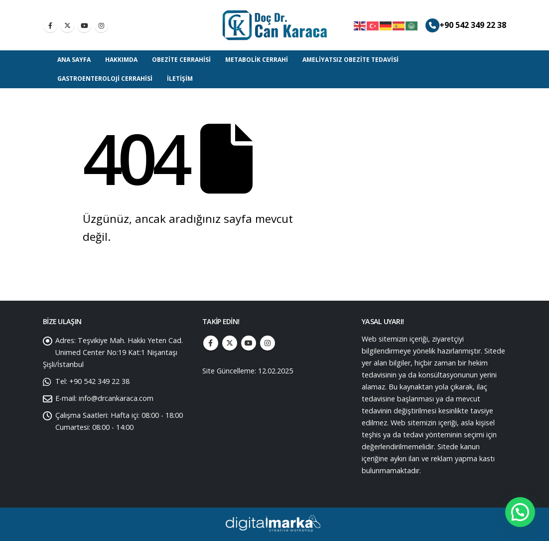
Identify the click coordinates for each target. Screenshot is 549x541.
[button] (520, 512)
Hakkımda (121, 59)
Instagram (267, 343)
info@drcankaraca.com (116, 398)
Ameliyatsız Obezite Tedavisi (350, 59)
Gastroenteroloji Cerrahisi (104, 78)
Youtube (248, 343)
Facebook (210, 343)
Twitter (229, 343)
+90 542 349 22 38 (472, 24)
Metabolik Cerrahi (256, 59)
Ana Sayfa (74, 59)
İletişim (180, 78)
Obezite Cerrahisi (181, 59)
